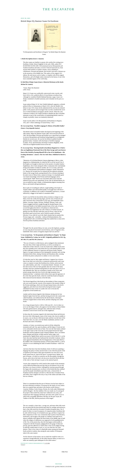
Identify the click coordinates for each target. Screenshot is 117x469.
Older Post (65, 452)
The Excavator (58, 9)
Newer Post (24, 452)
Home (44, 452)
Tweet (23, 445)
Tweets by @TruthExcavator (58, 466)
